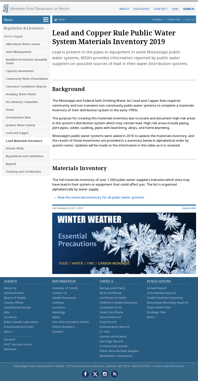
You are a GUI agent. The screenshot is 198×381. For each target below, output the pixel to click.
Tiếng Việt (174, 19)
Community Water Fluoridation (27, 78)
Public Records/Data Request (119, 351)
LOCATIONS (141, 9)
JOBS (175, 9)
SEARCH (188, 9)
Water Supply (13, 36)
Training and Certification (23, 171)
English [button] (190, 19)
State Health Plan (159, 307)
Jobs (7, 312)
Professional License (114, 346)
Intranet (9, 339)
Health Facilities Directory (165, 298)
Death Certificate (111, 312)
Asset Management (18, 52)
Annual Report (157, 288)
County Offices (13, 302)
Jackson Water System (20, 125)
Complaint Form (111, 307)
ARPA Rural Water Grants (23, 44)
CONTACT (160, 9)
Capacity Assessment (20, 71)
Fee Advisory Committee (22, 102)
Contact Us (59, 293)
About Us (10, 288)
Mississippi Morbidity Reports (167, 302)
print (61, 19)
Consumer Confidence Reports (26, 86)
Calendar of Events (65, 288)
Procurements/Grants (19, 327)
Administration (14, 293)
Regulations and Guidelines (25, 156)
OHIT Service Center (18, 344)
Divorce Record (110, 317)
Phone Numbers (63, 327)
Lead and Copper (17, 133)
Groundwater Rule (18, 117)
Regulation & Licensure (24, 28)
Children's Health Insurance (118, 302)
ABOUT (124, 9)
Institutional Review (17, 307)
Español (157, 19)
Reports (11, 164)
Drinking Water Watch (21, 94)
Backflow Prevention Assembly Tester (26, 61)
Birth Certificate (111, 293)
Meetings (58, 312)
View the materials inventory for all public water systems (100, 197)
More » (8, 331)
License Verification (113, 336)
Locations (10, 317)
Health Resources (64, 298)
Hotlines (58, 302)
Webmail (10, 349)
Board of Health (15, 298)
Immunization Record (114, 327)
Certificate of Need (113, 298)
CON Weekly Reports (161, 293)
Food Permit (108, 322)
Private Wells (15, 148)
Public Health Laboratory (21, 322)
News (56, 317)
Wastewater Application (116, 356)
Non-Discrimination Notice (70, 322)
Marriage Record (111, 341)
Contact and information (168, 366)
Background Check (112, 288)
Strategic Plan (156, 312)
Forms (10, 109)
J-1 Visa (104, 331)
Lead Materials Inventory (24, 141)
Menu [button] (26, 19)
